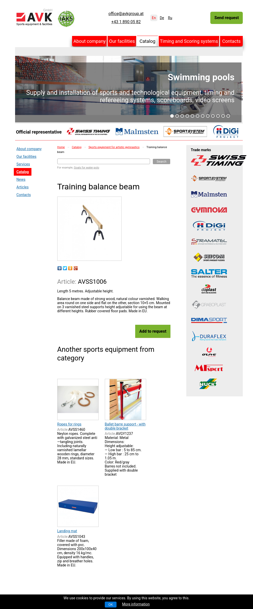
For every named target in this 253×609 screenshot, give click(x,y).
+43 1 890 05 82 (126, 22)
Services (23, 164)
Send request (226, 17)
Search (161, 161)
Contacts (231, 41)
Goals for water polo (86, 167)
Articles (22, 187)
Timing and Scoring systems (189, 41)
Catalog (147, 41)
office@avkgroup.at (126, 14)
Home (61, 147)
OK (110, 604)
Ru (170, 18)
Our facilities (122, 41)
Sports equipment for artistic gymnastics (114, 147)
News (20, 179)
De (162, 18)
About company (89, 41)
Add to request (152, 331)
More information (136, 604)
